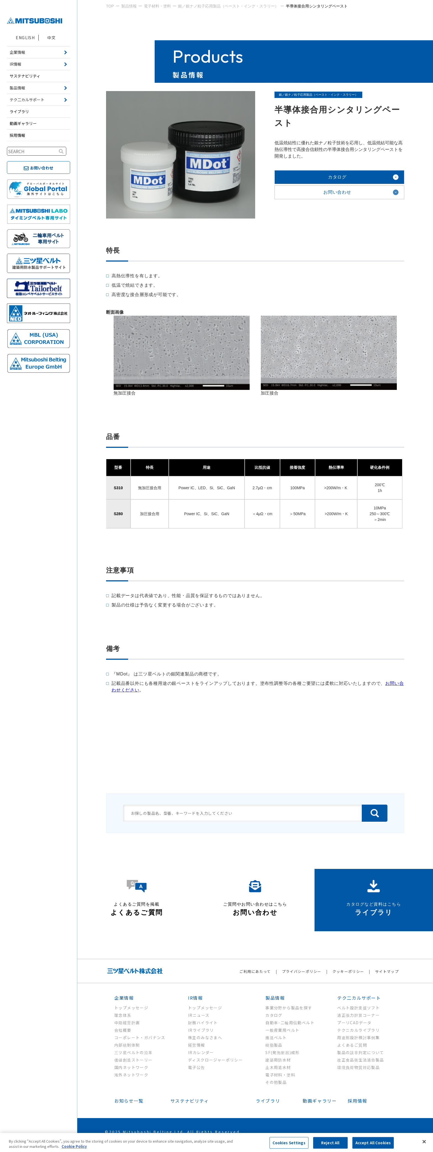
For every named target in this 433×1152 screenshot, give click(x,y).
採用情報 (17, 135)
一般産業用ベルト (282, 1030)
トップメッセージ (131, 1007)
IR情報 (195, 997)
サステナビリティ (25, 76)
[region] (216, 1142)
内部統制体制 (127, 1045)
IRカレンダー (201, 1052)
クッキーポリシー (348, 971)
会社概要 (122, 1030)
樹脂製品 (273, 1045)
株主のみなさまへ (205, 1037)
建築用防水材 (278, 1060)
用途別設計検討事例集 (358, 1037)
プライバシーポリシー (301, 971)
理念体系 (122, 1015)
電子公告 (196, 1067)
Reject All (330, 1142)
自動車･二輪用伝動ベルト (290, 1022)
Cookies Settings (289, 1142)
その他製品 (276, 1082)
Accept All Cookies (373, 1142)
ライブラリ (19, 111)
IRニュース (198, 1015)
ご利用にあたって (255, 971)
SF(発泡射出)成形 (282, 1052)
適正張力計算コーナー (358, 1015)
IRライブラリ (201, 1030)
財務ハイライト (203, 1022)
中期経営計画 (127, 1022)
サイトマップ (387, 971)
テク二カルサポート (359, 997)
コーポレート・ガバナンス (139, 1037)
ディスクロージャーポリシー (215, 1060)
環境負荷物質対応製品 (358, 1067)
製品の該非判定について (360, 1052)
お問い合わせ (337, 192)
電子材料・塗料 (280, 1074)
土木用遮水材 (278, 1067)
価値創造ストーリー (133, 1060)
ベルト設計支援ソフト (358, 1007)
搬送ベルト (276, 1037)
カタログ (337, 177)
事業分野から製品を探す (288, 1007)
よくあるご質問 (352, 1045)
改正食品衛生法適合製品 (360, 1060)
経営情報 (196, 1045)
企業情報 (124, 997)
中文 (51, 37)
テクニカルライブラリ (358, 1030)
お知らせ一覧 (129, 1100)
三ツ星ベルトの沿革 (133, 1052)
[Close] (424, 1142)
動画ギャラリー (23, 123)
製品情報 (275, 997)
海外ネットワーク (131, 1074)
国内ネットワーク (131, 1067)
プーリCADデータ (354, 1022)
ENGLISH (25, 37)
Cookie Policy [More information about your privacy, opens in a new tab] (74, 1146)
